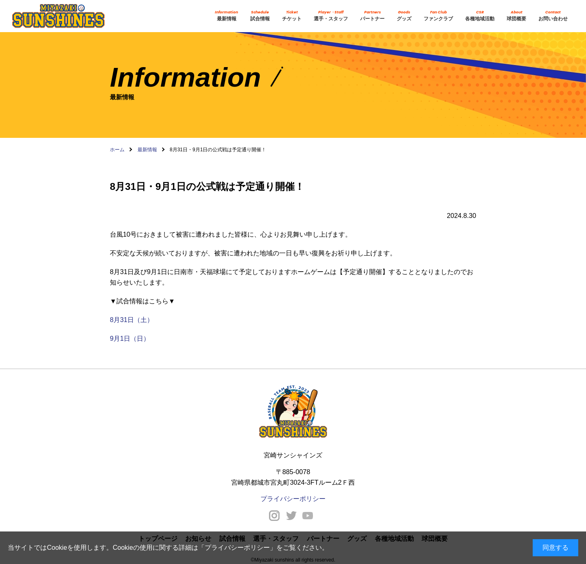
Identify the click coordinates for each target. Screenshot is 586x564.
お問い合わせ (553, 15)
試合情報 (260, 15)
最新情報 (226, 15)
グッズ (404, 15)
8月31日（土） (131, 319)
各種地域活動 (479, 15)
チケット (292, 15)
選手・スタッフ (331, 15)
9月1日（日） (130, 338)
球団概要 (516, 15)
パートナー (372, 15)
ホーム (117, 149)
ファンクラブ (438, 15)
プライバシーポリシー (237, 547)
